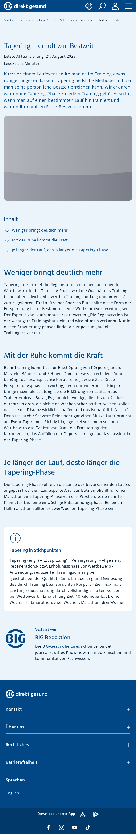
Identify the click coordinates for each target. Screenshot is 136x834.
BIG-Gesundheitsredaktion (67, 646)
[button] (102, 6)
